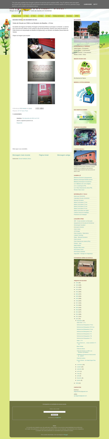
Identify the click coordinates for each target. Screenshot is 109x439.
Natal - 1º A (80, 340)
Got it (95, 4)
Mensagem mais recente (21, 155)
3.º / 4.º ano (21, 110)
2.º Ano (33, 16)
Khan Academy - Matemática (81, 233)
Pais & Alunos (77, 239)
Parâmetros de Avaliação (80, 214)
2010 (77, 318)
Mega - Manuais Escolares (81, 237)
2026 (77, 282)
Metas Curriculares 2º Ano (80, 204)
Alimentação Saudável (79, 225)
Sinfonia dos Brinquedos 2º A (84, 333)
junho (78, 371)
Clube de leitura (81, 348)
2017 (77, 303)
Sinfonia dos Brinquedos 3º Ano (85, 329)
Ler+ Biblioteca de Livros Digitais (82, 183)
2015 (77, 307)
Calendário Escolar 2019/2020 (81, 198)
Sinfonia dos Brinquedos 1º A (84, 338)
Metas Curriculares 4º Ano (80, 208)
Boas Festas (80, 346)
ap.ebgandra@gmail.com (80, 395)
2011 (77, 316)
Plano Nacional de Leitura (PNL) (82, 241)
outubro (79, 366)
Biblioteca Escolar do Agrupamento (83, 177)
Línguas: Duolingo (78, 235)
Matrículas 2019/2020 (79, 196)
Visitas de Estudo (58, 16)
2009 (77, 383)
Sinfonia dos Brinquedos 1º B (84, 336)
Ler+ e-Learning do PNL (80, 185)
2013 (77, 312)
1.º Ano (26, 16)
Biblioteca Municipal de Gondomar (82, 181)
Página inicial (17, 16)
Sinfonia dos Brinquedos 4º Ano (85, 324)
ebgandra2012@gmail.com (81, 391)
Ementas (69, 16)
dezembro (80, 320)
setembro (79, 369)
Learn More (88, 4)
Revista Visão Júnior (79, 189)
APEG (77, 16)
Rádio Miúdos (77, 245)
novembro (80, 364)
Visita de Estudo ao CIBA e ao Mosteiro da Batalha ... (84, 351)
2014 (77, 309)
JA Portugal (77, 231)
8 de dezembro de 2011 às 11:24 (30, 118)
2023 (77, 289)
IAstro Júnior (77, 229)
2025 (77, 285)
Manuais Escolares (79, 200)
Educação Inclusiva (79, 227)
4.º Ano (48, 16)
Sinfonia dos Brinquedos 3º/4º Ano (85, 327)
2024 (77, 287)
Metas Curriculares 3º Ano (80, 206)
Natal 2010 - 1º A (81, 322)
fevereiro (79, 378)
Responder (19, 123)
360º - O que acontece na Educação (83, 221)
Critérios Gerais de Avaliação (81, 212)
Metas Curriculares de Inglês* (81, 210)
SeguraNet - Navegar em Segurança (83, 253)
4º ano (26, 110)
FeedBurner (58, 417)
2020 (77, 296)
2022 (77, 291)
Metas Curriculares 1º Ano (80, 202)
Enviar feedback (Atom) (25, 158)
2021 (77, 294)
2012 (77, 314)
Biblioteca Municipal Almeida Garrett (83, 179)
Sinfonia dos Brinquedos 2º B (84, 331)
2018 (77, 300)
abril (78, 375)
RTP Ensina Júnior (78, 249)
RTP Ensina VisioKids (79, 251)
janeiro (79, 380)
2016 (77, 305)
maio (78, 373)
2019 (77, 298)
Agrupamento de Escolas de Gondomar (84, 223)
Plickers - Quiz (77, 243)
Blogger (66, 434)
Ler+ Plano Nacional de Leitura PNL (83, 187)
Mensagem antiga (63, 155)
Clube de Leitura (81, 358)
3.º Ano (40, 16)
